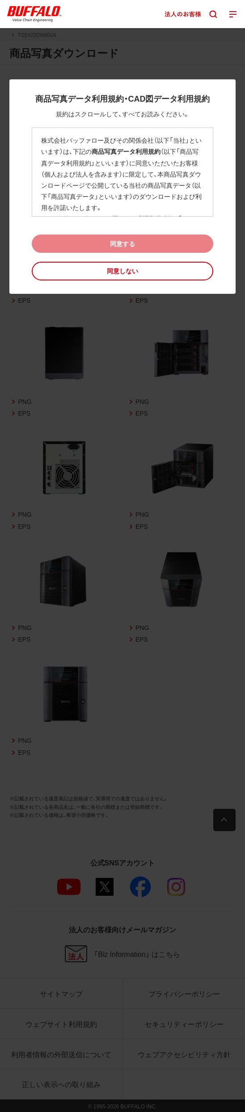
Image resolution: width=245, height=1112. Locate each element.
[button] (122, 271)
